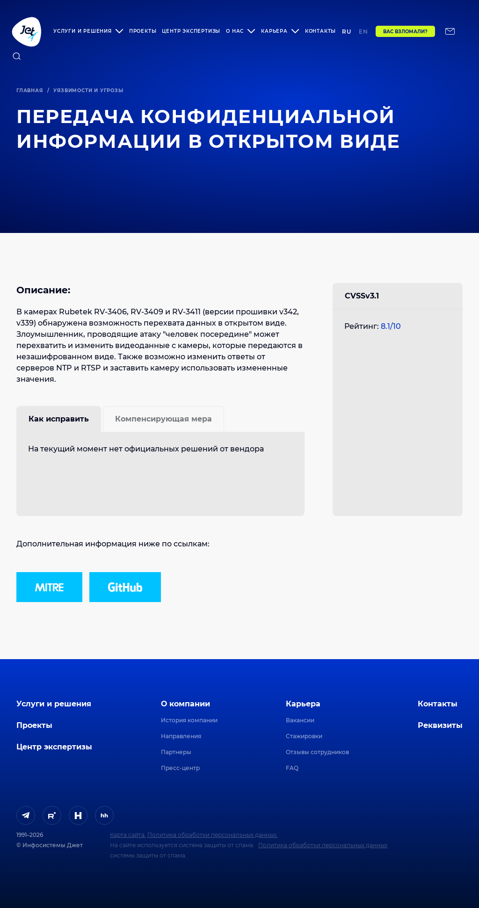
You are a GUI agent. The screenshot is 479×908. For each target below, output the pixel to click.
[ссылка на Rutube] (52, 815)
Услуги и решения (53, 703)
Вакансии (300, 720)
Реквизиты (440, 725)
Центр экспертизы (191, 31)
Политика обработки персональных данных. (212, 834)
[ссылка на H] (78, 815)
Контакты (320, 31)
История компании (189, 720)
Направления (181, 736)
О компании (185, 703)
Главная (29, 90)
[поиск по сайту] (16, 56)
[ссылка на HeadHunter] (104, 815)
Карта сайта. (128, 834)
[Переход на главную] (26, 31)
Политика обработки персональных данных (322, 845)
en (363, 31)
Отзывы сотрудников (317, 751)
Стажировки (304, 736)
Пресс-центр (180, 767)
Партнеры (176, 751)
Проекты (143, 31)
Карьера (303, 703)
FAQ (292, 767)
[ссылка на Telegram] (25, 815)
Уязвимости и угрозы (88, 90)
